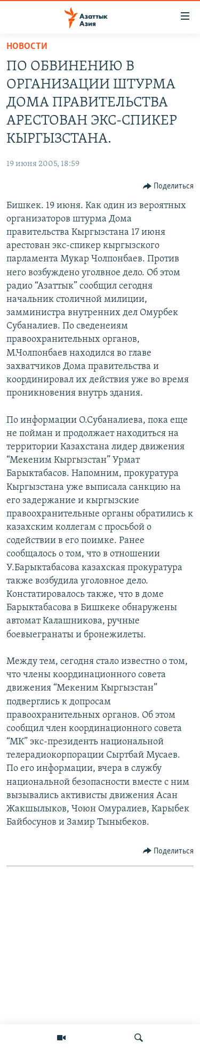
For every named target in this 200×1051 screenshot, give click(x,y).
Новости (26, 47)
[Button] (168, 186)
